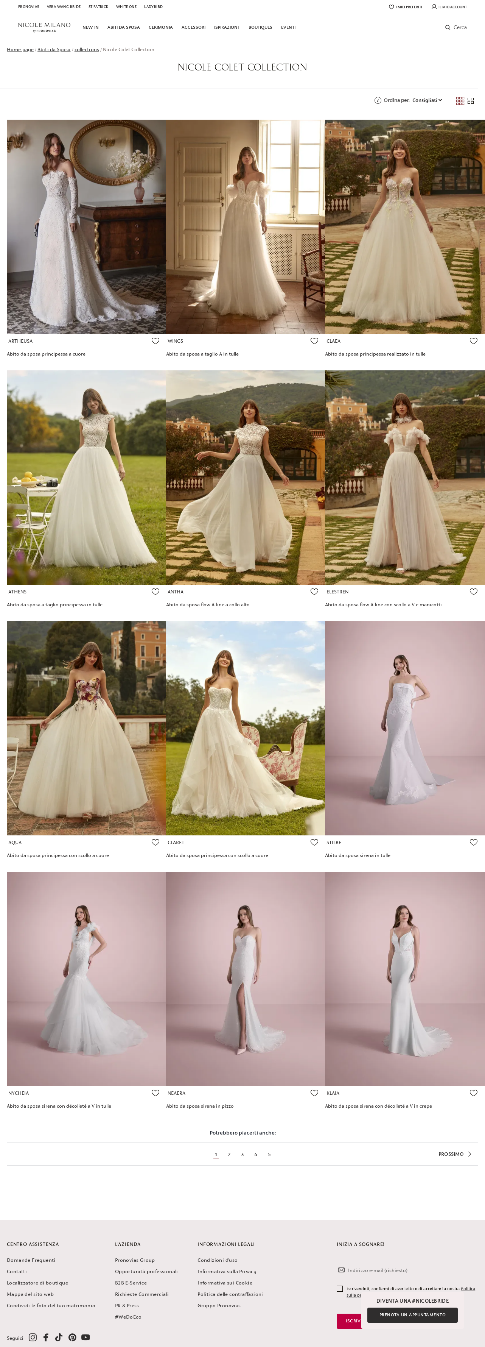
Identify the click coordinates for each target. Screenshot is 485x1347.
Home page (20, 49)
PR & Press (127, 1305)
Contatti (17, 1271)
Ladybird (153, 7)
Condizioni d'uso (217, 1260)
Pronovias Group (135, 1260)
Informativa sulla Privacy (226, 1271)
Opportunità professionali (146, 1271)
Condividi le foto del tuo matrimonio (51, 1305)
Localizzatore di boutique (37, 1283)
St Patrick (99, 7)
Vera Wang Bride (64, 7)
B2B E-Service (131, 1283)
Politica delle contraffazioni (230, 1294)
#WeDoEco (128, 1317)
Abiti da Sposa (53, 49)
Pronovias (28, 7)
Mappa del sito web (30, 1294)
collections (87, 49)
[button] (454, 28)
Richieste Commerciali (142, 1294)
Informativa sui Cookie (224, 1283)
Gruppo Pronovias (219, 1305)
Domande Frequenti (31, 1260)
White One (126, 7)
